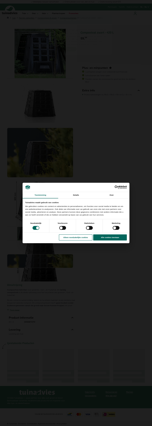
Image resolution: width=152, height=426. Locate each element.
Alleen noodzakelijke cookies (75, 237)
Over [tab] (112, 195)
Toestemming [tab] (40, 195)
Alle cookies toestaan (110, 237)
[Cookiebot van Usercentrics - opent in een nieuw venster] (116, 187)
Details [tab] (76, 195)
